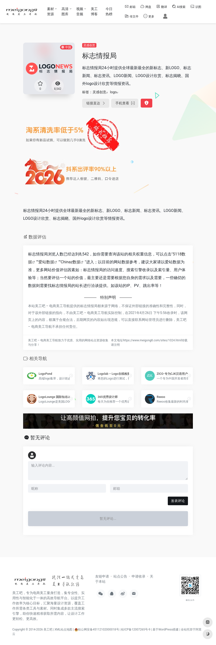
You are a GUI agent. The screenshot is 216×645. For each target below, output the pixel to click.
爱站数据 (46, 262)
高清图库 (65, 11)
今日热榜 (109, 11)
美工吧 (48, 629)
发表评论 (178, 501)
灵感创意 (89, 45)
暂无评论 (40, 437)
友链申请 (102, 576)
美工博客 (94, 11)
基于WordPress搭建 (166, 629)
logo (113, 92)
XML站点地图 (63, 629)
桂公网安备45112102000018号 (97, 629)
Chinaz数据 (71, 262)
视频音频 (79, 11)
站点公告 (120, 576)
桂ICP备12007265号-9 (135, 629)
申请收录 (138, 576)
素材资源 (50, 11)
